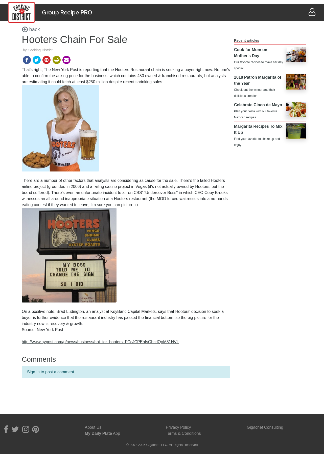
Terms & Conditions (183, 433)
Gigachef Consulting (265, 427)
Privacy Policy (178, 427)
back (31, 29)
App (102, 433)
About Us (93, 427)
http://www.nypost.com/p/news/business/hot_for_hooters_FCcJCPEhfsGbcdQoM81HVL (100, 342)
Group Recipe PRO (67, 12)
